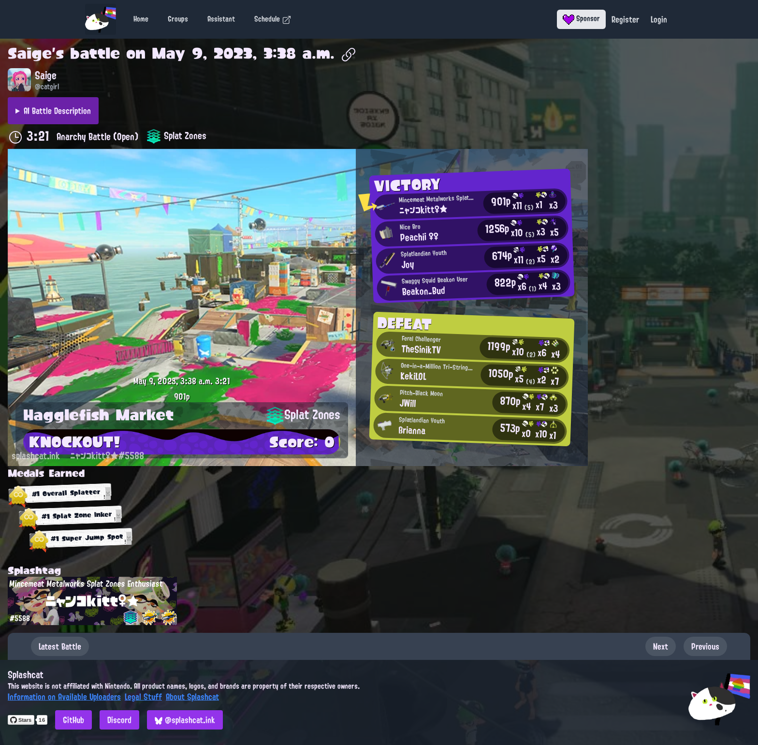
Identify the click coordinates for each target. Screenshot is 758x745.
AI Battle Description (57, 111)
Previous (705, 646)
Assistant (221, 19)
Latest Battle (60, 646)
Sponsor (581, 18)
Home (140, 19)
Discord (119, 720)
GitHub (73, 720)
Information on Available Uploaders (64, 696)
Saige (30, 53)
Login (659, 19)
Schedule (273, 19)
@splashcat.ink (185, 720)
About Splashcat (192, 696)
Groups (178, 19)
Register (625, 19)
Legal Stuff (143, 696)
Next (660, 646)
